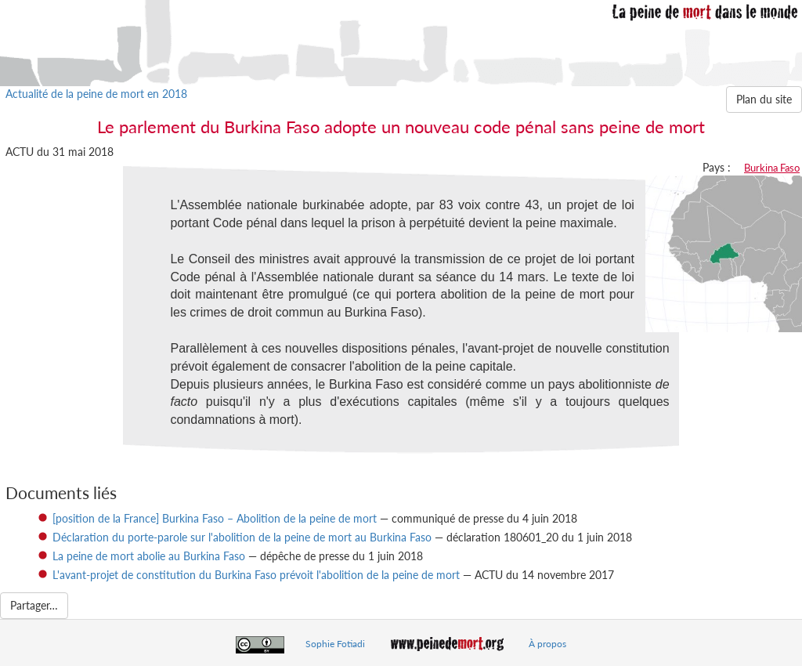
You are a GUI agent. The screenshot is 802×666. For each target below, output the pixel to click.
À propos (547, 644)
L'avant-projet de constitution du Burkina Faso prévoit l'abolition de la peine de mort (256, 574)
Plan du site (764, 99)
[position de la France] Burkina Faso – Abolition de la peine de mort (214, 518)
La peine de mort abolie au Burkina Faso (148, 556)
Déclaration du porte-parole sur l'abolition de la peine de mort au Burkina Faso (242, 537)
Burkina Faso (772, 167)
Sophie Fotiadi (335, 644)
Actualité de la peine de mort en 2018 (96, 93)
